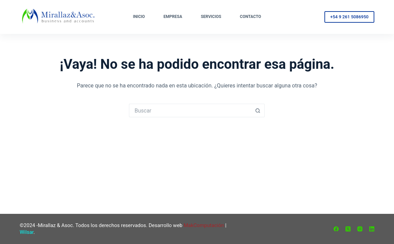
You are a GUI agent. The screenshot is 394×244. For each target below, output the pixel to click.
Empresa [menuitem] (173, 16)
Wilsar (27, 232)
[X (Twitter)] (348, 228)
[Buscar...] (190, 110)
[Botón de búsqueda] (258, 110)
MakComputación (204, 225)
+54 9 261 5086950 (349, 16)
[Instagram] (359, 228)
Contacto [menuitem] (250, 16)
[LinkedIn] (371, 228)
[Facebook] (336, 228)
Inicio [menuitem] (139, 16)
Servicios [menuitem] (211, 16)
